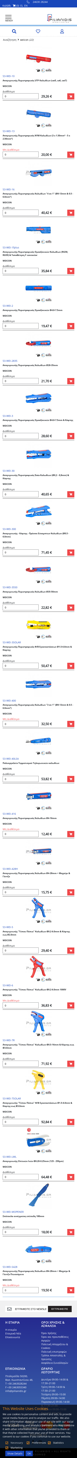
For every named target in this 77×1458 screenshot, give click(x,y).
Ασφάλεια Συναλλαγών (54, 1363)
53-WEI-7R (9, 1040)
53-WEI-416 (9, 813)
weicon (24, 39)
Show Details (14, 1453)
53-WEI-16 (9, 189)
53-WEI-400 (9, 700)
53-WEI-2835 (10, 360)
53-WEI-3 (8, 416)
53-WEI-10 (9, 76)
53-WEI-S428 (10, 1267)
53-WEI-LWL (9, 1156)
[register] (30, 1309)
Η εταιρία (11, 1329)
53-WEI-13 (9, 131)
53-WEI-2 (8, 305)
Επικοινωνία (12, 1337)
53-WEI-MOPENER (13, 1211)
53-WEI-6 (8, 985)
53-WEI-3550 (10, 587)
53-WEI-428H (10, 868)
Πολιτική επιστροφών (54, 1351)
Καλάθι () (10, 5)
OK (29, 1453)
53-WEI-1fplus (11, 247)
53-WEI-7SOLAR (12, 1098)
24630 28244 (37, 2)
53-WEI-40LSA (11, 758)
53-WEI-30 (9, 470)
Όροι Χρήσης (48, 1333)
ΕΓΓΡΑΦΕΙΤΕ (60, 1309)
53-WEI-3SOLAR (12, 642)
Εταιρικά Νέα (13, 1333)
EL (21, 5)
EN (26, 5)
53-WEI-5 (8, 927)
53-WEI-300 (9, 529)
